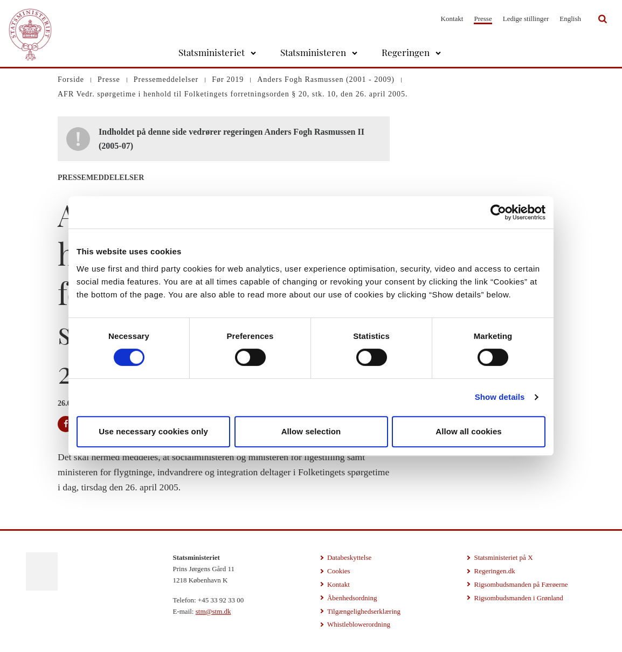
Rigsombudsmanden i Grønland (518, 598)
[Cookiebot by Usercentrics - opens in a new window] (498, 212)
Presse (483, 19)
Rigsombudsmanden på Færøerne (521, 584)
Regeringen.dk (494, 571)
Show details (500, 396)
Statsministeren (313, 52)
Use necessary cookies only (153, 431)
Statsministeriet (211, 52)
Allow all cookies (469, 431)
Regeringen (406, 52)
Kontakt (452, 19)
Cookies (338, 571)
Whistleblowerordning (358, 624)
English (570, 19)
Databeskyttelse (349, 557)
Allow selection (311, 431)
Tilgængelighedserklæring (363, 611)
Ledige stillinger (526, 19)
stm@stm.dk (213, 611)
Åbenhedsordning (352, 598)
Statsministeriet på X (503, 557)
